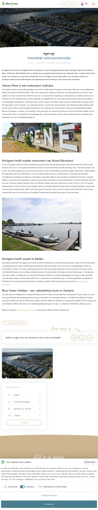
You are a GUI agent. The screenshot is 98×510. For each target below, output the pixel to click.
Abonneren (86, 440)
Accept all (49, 504)
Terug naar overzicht (14, 323)
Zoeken (73, 388)
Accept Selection (49, 495)
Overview (89, 462)
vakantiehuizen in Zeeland (26, 310)
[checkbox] (9, 486)
